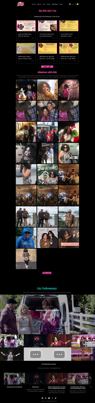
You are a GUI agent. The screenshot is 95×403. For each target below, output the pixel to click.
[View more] (46, 273)
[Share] (46, 329)
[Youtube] (49, 398)
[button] (77, 4)
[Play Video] (14, 378)
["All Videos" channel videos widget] (47, 328)
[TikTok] (56, 398)
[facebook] (42, 398)
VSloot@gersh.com (55, 368)
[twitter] (52, 398)
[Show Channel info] (49, 329)
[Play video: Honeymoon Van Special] (47, 314)
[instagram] (46, 398)
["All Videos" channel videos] (47, 347)
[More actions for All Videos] (5, 370)
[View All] (47, 67)
